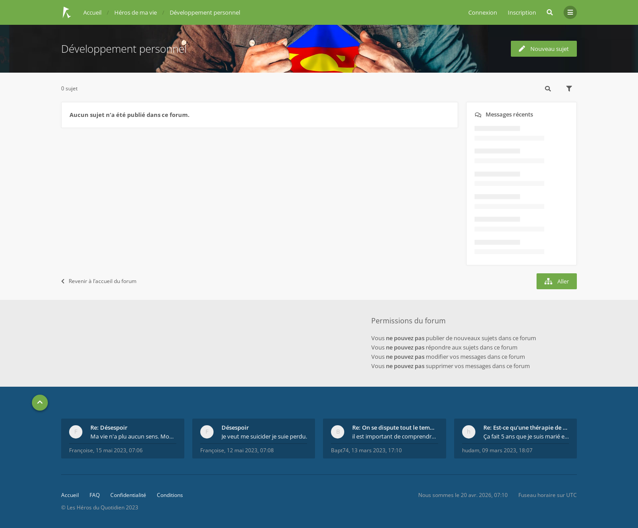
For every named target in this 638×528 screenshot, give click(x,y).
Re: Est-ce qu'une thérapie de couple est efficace (526, 427)
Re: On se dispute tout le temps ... (395, 427)
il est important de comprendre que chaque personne (395, 436)
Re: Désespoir (109, 427)
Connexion (482, 12)
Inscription (522, 12)
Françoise (81, 450)
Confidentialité (128, 495)
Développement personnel (124, 48)
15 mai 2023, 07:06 (119, 450)
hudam (470, 450)
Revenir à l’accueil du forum (98, 281)
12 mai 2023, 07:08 (250, 450)
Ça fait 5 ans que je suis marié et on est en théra (526, 436)
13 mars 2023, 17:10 (376, 450)
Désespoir (235, 427)
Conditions (170, 495)
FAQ (94, 495)
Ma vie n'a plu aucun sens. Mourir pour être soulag (133, 436)
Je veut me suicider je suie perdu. (264, 436)
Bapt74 (340, 450)
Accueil (70, 495)
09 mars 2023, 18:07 (507, 450)
